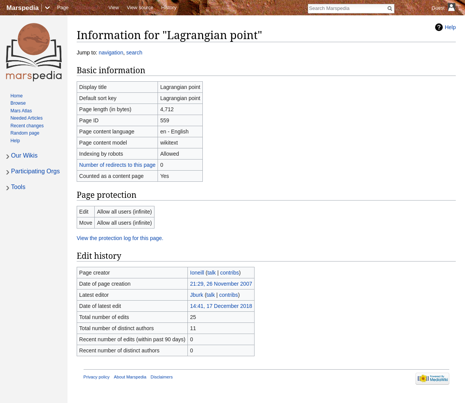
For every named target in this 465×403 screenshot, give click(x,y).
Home (16, 96)
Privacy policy (97, 377)
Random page (24, 133)
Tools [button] (18, 187)
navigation (111, 52)
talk (211, 273)
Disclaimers (162, 377)
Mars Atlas (21, 110)
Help (450, 27)
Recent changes (27, 125)
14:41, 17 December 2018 (221, 306)
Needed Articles (26, 118)
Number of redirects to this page (117, 165)
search (134, 52)
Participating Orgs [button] (35, 171)
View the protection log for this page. (120, 238)
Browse (18, 103)
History (169, 7)
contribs (229, 273)
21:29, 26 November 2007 (221, 284)
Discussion (88, 7)
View (113, 7)
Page (63, 7)
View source (140, 7)
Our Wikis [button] (24, 155)
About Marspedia (130, 377)
